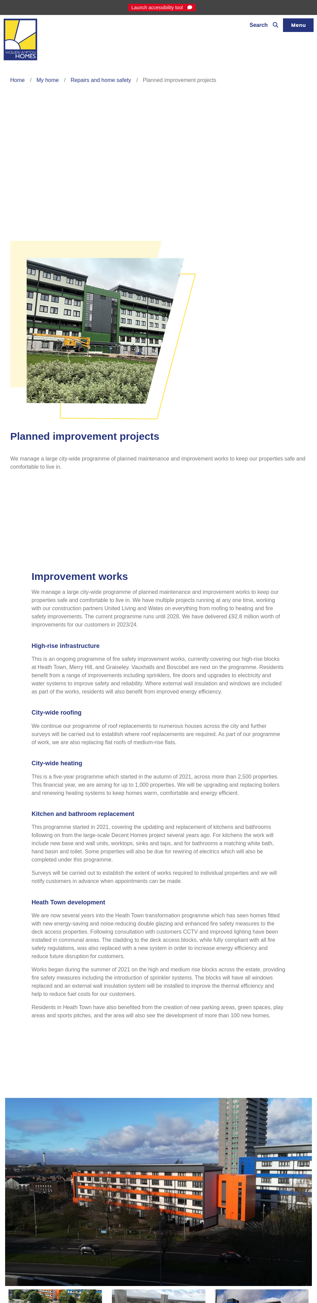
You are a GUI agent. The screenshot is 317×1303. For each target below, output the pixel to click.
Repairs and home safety (100, 80)
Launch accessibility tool (158, 7)
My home (47, 80)
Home (17, 80)
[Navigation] (298, 25)
